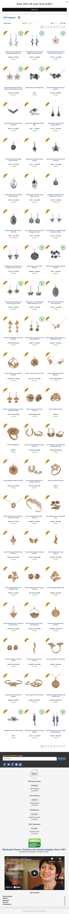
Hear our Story (34, 892)
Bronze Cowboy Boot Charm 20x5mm (55, 552)
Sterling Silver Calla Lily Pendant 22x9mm (34, 159)
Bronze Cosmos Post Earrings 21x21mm (34, 409)
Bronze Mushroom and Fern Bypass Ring (55, 517)
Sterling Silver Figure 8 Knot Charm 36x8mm (34, 731)
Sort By (24, 23)
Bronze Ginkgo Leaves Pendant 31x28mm (13, 374)
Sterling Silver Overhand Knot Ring (13, 730)
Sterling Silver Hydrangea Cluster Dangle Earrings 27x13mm (13, 266)
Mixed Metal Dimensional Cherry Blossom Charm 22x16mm (55, 52)
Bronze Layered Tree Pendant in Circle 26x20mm (34, 624)
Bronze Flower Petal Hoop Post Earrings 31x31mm (34, 481)
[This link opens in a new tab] (35, 839)
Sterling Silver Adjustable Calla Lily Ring (34, 124)
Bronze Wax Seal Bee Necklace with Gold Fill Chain (55, 695)
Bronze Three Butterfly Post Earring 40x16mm (13, 338)
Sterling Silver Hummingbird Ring (34, 87)
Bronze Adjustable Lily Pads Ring (56, 659)
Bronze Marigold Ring (13, 445)
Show (52, 23)
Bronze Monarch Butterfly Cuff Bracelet (13, 695)
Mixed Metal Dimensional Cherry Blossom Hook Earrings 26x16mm (13, 88)
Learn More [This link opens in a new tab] (34, 805)
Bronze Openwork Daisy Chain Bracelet (34, 517)
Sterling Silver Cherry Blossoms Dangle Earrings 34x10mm (34, 52)
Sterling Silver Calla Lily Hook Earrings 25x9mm (56, 124)
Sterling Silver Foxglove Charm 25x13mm (13, 231)
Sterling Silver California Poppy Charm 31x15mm (34, 195)
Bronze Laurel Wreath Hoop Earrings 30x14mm (34, 445)
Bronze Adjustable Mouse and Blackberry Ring (13, 588)
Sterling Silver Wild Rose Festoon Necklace (56, 88)
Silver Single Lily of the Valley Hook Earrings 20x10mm (34, 231)
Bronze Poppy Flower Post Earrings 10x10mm (34, 588)
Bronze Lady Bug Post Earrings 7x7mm (13, 659)
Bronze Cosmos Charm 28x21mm (34, 373)
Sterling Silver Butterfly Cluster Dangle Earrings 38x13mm (13, 52)
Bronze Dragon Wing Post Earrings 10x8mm (34, 552)
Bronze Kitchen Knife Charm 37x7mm (34, 659)
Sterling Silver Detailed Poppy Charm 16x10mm (13, 159)
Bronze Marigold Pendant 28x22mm (13, 480)
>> (64, 27)
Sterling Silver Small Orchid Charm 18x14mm (55, 159)
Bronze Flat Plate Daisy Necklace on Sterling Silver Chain (13, 517)
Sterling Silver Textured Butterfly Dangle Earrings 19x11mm (34, 302)
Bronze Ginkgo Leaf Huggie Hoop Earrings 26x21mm (56, 445)
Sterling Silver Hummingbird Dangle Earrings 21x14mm (55, 231)
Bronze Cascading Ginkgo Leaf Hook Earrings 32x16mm (13, 409)
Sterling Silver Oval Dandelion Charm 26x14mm (56, 302)
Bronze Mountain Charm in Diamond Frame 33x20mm (13, 624)
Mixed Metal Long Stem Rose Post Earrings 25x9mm (34, 338)
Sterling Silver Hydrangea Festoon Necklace (13, 124)
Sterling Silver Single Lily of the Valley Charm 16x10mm (55, 195)
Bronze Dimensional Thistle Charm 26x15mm (13, 552)
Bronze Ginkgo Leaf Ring (55, 409)
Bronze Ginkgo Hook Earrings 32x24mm (56, 374)
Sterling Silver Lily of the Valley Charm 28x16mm (13, 195)
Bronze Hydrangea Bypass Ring (55, 587)
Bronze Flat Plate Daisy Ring (55, 480)
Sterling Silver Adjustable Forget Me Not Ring (55, 266)
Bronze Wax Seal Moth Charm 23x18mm (56, 624)
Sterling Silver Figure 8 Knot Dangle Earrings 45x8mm (55, 731)
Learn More (34, 790)
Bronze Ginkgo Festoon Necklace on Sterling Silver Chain (55, 338)
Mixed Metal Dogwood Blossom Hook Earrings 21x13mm (13, 302)
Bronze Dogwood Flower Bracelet (35, 695)
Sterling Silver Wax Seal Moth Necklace (34, 266)
